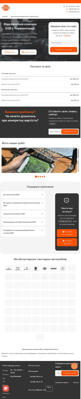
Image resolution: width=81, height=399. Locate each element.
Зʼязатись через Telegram (66, 233)
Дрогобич (5, 353)
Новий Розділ (51, 353)
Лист (49, 387)
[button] (36, 177)
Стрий (11, 353)
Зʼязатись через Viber (67, 242)
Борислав (23, 353)
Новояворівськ (32, 353)
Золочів (60, 353)
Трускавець (42, 353)
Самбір (16, 353)
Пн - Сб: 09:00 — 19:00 (71, 6)
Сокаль (71, 353)
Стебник (4, 356)
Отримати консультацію (63, 50)
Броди (65, 353)
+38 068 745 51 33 (65, 221)
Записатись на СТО (70, 132)
